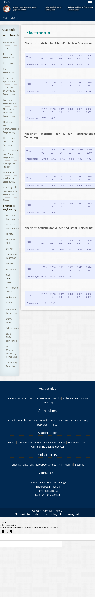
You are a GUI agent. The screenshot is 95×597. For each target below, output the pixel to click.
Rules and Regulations (75, 398)
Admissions (47, 410)
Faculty (9, 233)
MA (61, 420)
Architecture (9, 42)
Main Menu (10, 18)
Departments (42, 398)
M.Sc (53, 420)
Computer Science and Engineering (9, 91)
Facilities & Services (55, 442)
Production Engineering (9, 207)
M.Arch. (44, 420)
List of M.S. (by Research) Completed (11, 351)
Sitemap (79, 464)
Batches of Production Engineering (12, 308)
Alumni (69, 464)
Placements (11, 269)
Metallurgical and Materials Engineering (10, 191)
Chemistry (8, 63)
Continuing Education (11, 256)
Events (9, 248)
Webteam (11, 296)
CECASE (7, 48)
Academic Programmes (20, 398)
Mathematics (9, 172)
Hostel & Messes (77, 442)
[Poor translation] (9, 531)
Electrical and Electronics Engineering (9, 113)
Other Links (47, 454)
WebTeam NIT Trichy (49, 511)
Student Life (47, 432)
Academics (47, 388)
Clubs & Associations (29, 442)
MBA (75, 420)
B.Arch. (22, 420)
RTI (60, 464)
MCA (67, 420)
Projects (10, 263)
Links (6, 2)
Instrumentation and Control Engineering (11, 154)
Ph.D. (54, 424)
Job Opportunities (46, 464)
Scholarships (12, 328)
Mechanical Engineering (9, 180)
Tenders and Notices (22, 464)
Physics (6, 200)
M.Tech (33, 420)
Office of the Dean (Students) (47, 446)
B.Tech (12, 420)
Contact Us (47, 472)
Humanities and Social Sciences (8, 141)
